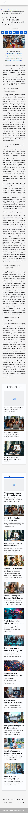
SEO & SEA (20, 802)
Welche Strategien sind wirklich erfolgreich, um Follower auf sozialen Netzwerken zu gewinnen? (13, 410)
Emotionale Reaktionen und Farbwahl (13, 55)
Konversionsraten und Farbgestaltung (13, 58)
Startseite (3, 10)
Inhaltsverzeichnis (14, 51)
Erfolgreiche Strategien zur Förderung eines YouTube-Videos (14, 728)
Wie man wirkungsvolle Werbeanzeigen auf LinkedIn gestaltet (12, 459)
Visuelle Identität (9, 802)
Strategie (6, 800)
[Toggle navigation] (4, 2)
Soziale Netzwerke (13, 10)
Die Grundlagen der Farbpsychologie (13, 53)
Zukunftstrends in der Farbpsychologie (13, 60)
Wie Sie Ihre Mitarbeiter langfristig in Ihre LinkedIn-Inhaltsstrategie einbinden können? (12, 435)
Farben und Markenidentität (13, 57)
